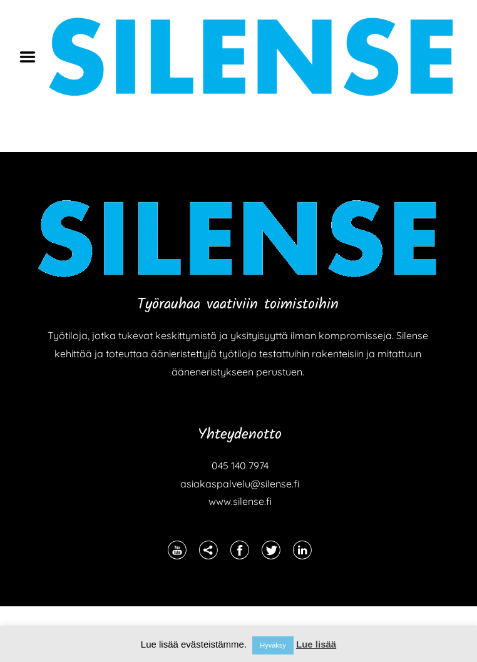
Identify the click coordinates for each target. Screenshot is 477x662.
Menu (32, 57)
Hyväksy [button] (273, 645)
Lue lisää (316, 644)
